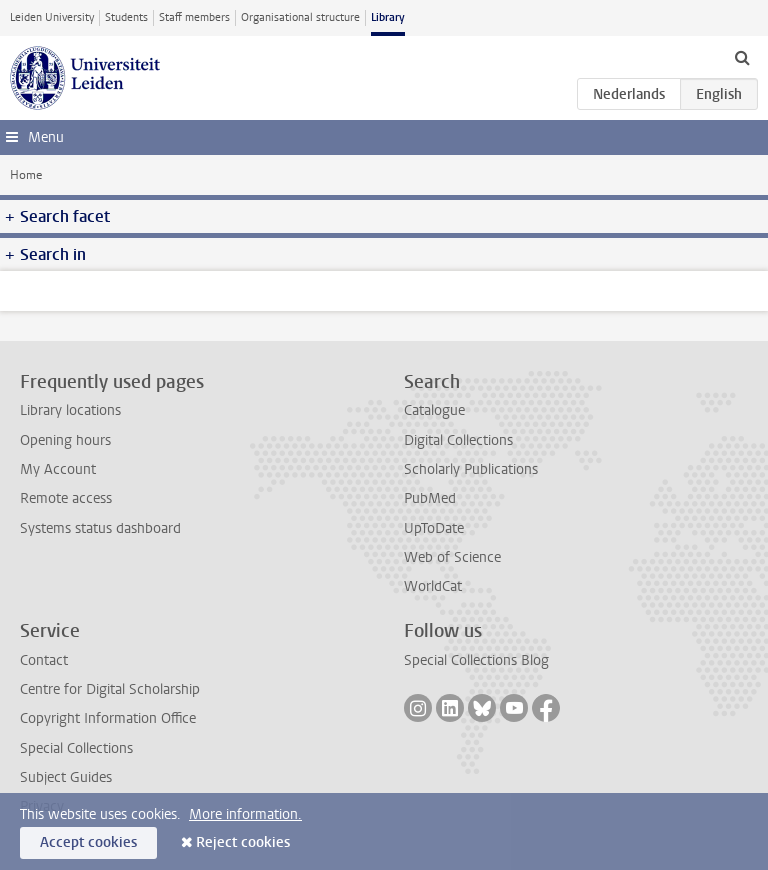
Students (126, 17)
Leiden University (52, 17)
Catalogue (434, 410)
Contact (44, 660)
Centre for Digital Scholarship (110, 689)
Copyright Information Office (108, 718)
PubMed (430, 498)
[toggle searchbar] (742, 57)
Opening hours (65, 440)
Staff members (194, 17)
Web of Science (452, 557)
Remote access (66, 498)
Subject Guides (66, 777)
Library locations (70, 410)
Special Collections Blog (476, 660)
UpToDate (434, 528)
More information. (245, 814)
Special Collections (76, 748)
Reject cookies (243, 842)
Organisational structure (300, 17)
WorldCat (433, 586)
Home (26, 175)
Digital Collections (458, 440)
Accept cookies (88, 842)
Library (388, 17)
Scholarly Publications (471, 469)
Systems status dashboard (100, 528)
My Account (58, 469)
